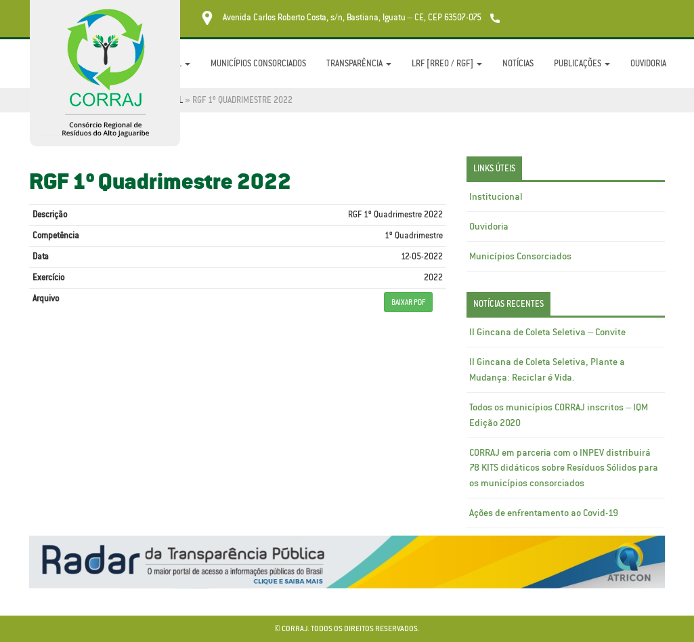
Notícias (518, 63)
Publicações (582, 63)
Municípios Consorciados (258, 63)
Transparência (358, 63)
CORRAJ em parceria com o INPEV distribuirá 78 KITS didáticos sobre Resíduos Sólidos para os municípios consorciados (563, 468)
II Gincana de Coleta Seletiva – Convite (547, 332)
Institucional (496, 196)
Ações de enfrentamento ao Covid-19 (543, 513)
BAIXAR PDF (408, 302)
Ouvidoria (648, 63)
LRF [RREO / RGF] (447, 63)
